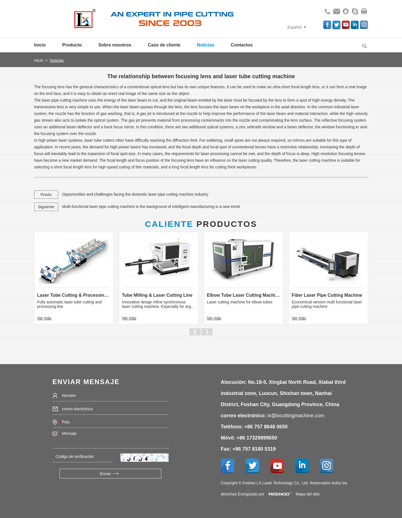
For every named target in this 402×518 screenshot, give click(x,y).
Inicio (40, 45)
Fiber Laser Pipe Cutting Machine (327, 295)
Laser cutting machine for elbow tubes (240, 302)
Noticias (205, 45)
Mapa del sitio (308, 494)
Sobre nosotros (114, 45)
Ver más (44, 318)
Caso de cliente (164, 45)
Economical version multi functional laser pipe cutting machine (327, 304)
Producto (72, 45)
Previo (46, 194)
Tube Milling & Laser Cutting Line (157, 295)
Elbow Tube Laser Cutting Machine (243, 295)
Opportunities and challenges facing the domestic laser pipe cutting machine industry (135, 194)
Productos (201, 224)
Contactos (242, 45)
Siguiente (46, 207)
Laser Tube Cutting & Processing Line (73, 295)
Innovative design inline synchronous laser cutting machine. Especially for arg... (158, 304)
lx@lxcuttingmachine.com (296, 415)
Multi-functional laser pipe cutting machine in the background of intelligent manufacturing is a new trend (151, 206)
